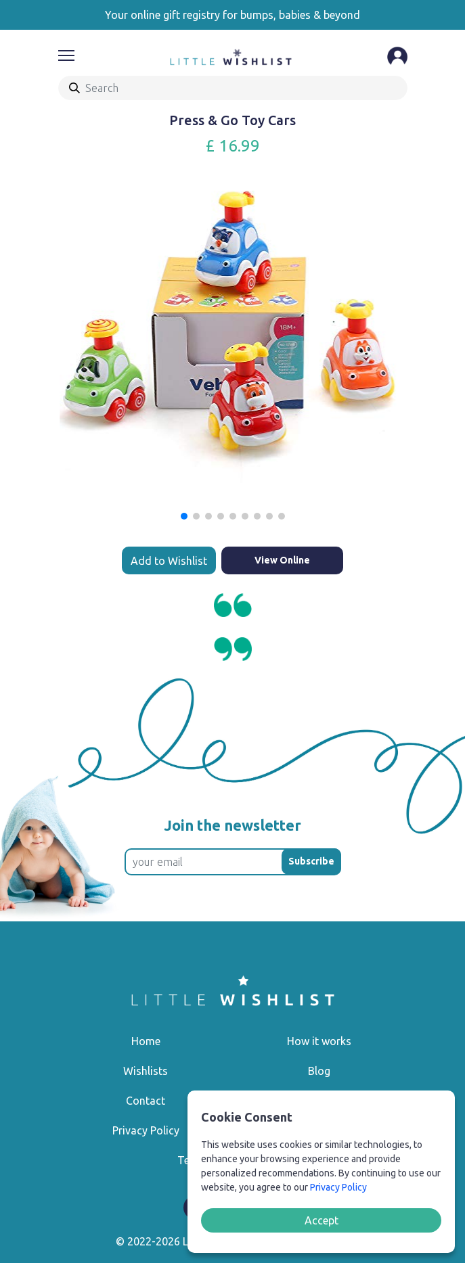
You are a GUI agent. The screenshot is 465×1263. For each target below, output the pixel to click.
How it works (319, 1041)
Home (145, 1041)
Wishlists (145, 1071)
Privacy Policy (145, 1130)
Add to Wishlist (169, 561)
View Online (282, 560)
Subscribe (311, 861)
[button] (184, 516)
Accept (321, 1220)
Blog (319, 1071)
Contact (145, 1101)
